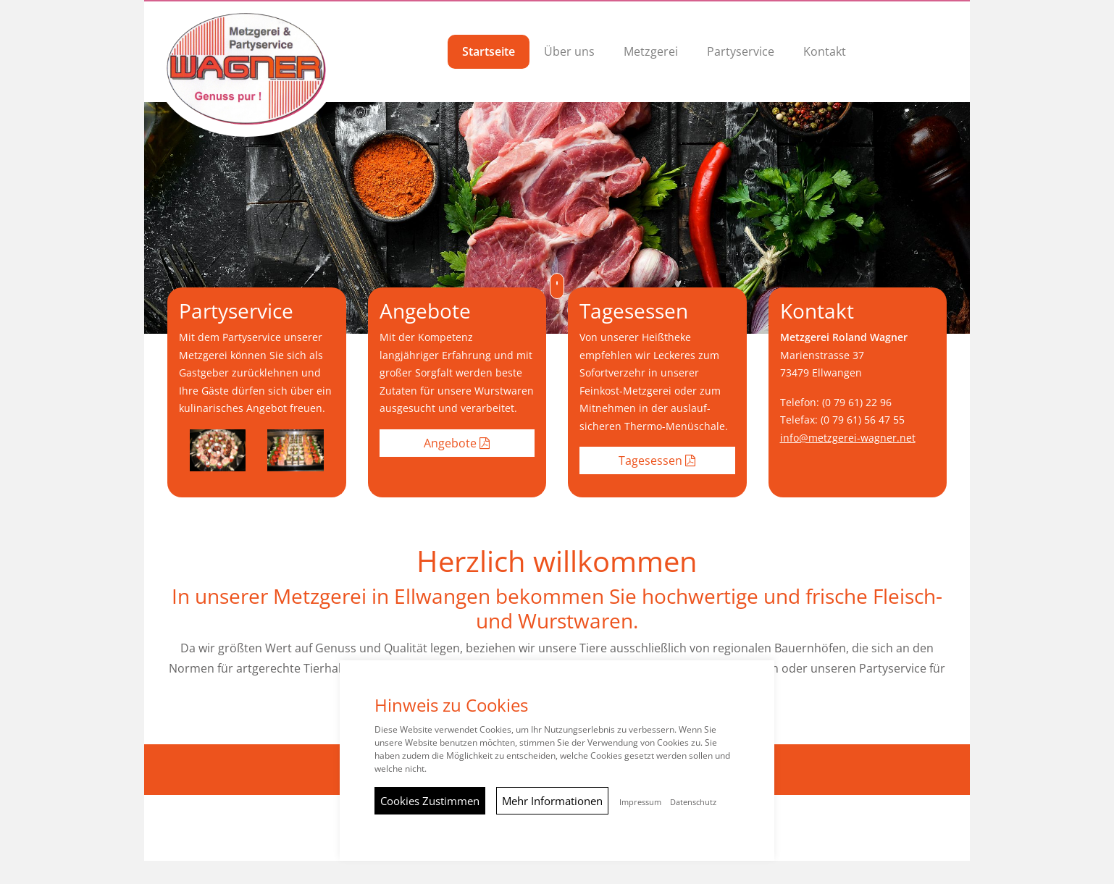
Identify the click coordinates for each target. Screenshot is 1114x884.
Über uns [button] (569, 51)
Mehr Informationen (552, 801)
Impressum (640, 802)
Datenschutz (693, 802)
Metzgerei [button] (651, 51)
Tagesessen (657, 460)
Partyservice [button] (740, 51)
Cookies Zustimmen (429, 801)
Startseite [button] (488, 51)
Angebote (457, 443)
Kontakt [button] (824, 51)
